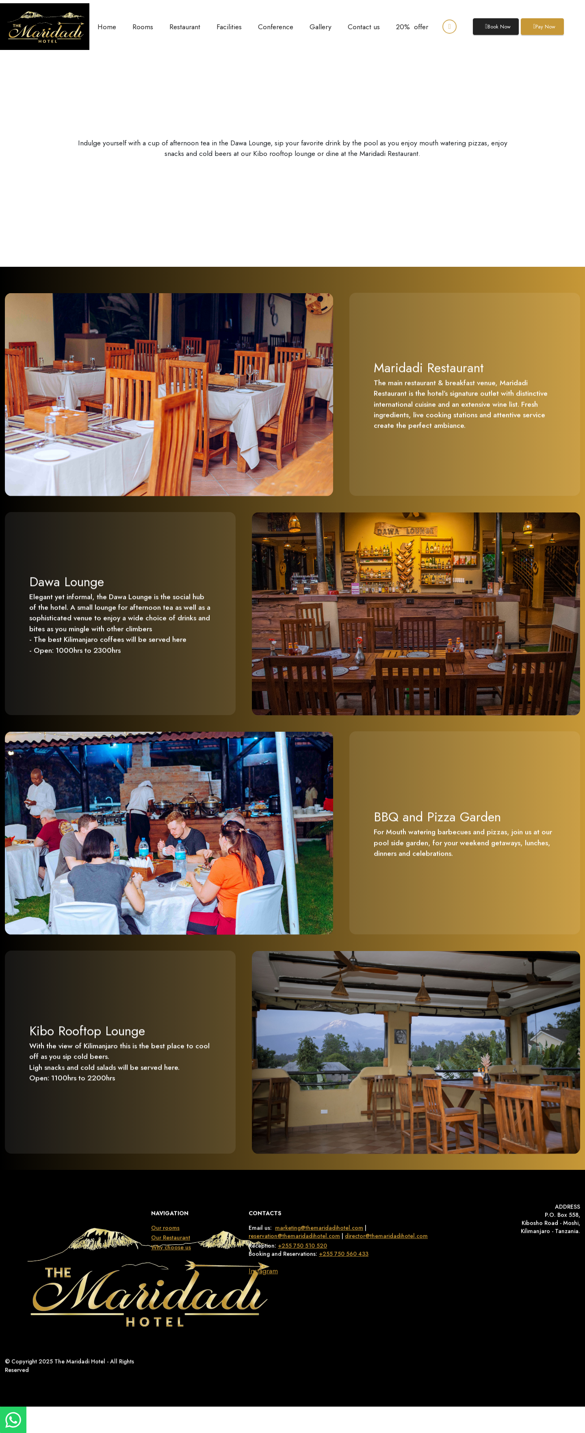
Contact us (364, 27)
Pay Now (544, 26)
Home (107, 27)
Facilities (229, 27)
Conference (275, 27)
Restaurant (184, 27)
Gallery (321, 27)
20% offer (412, 27)
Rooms (142, 27)
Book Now (498, 26)
